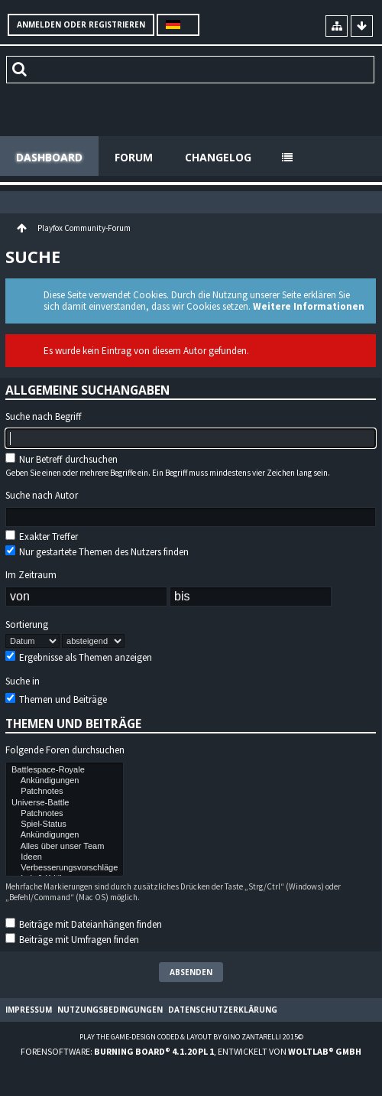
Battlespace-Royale (64, 770)
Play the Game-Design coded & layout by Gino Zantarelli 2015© (191, 1037)
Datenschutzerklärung (222, 1009)
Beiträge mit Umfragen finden (72, 939)
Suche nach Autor (41, 495)
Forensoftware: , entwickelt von (191, 1051)
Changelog (218, 157)
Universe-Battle (64, 803)
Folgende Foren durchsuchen (65, 750)
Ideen (64, 857)
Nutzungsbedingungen (110, 1009)
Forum (134, 157)
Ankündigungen (64, 781)
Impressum (28, 1009)
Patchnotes (64, 791)
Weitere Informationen (308, 306)
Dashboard (49, 157)
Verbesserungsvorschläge (64, 868)
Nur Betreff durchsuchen (61, 459)
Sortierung (26, 625)
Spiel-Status (64, 824)
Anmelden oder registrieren (81, 24)
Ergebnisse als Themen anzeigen (78, 657)
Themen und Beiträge (56, 699)
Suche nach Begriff (43, 417)
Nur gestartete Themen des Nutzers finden (97, 551)
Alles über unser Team (64, 846)
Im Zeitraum (31, 575)
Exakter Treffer (41, 536)
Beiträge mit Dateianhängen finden (83, 924)
